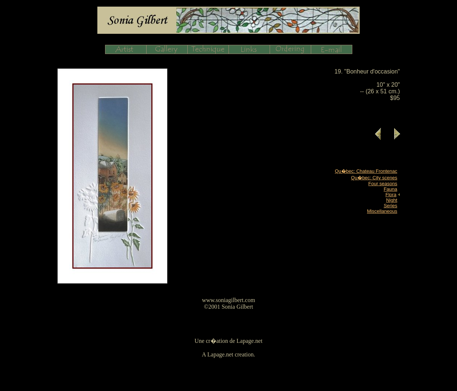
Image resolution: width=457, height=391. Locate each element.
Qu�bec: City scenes (374, 177)
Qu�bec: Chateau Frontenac (366, 171)
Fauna (390, 189)
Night (391, 200)
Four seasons (382, 183)
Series (390, 205)
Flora (390, 194)
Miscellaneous (382, 211)
